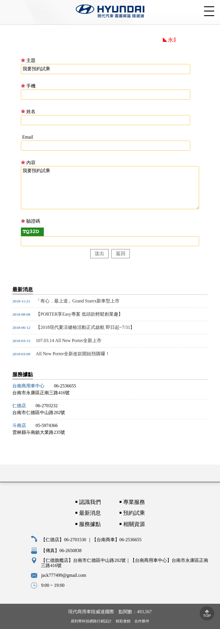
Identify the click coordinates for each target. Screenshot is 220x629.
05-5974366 (47, 425)
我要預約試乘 (110, 187)
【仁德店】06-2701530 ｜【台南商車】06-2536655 (91, 539)
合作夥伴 (141, 621)
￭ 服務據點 (88, 524)
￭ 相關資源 (132, 524)
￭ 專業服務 (132, 502)
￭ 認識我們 (88, 502)
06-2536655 (65, 385)
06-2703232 (47, 405)
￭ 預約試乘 (132, 513)
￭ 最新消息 (88, 513)
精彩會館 (123, 621)
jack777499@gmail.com (63, 575)
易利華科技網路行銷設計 (91, 621)
